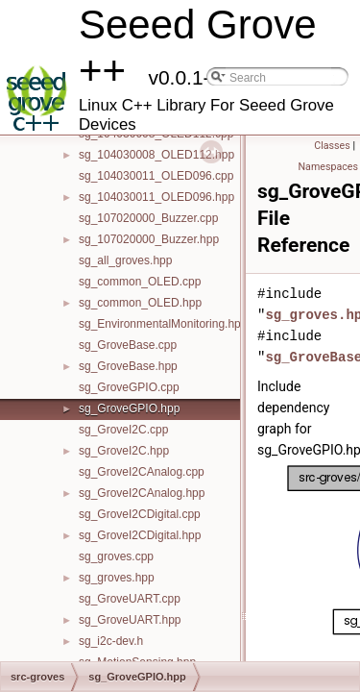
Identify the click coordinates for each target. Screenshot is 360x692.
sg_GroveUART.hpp (130, 620)
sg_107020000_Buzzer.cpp (148, 218)
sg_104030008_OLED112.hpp (156, 154)
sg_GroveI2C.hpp (124, 450)
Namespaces (328, 167)
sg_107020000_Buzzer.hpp (149, 239)
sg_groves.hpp (117, 577)
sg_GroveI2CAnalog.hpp (141, 493)
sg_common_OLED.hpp (140, 302)
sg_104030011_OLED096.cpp (156, 176)
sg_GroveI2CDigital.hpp (140, 535)
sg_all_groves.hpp (125, 260)
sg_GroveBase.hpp (128, 366)
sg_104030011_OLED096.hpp (156, 197)
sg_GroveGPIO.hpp (129, 408)
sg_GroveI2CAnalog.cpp (141, 472)
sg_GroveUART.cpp (129, 599)
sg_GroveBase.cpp (128, 345)
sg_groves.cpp (116, 556)
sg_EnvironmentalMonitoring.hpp (163, 324)
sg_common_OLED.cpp (140, 281)
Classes (331, 145)
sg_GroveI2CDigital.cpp (140, 514)
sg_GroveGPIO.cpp (129, 387)
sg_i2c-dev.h (111, 641)
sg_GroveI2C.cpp (123, 429)
